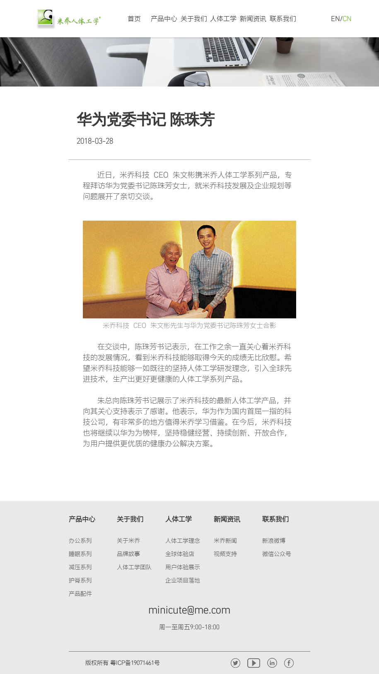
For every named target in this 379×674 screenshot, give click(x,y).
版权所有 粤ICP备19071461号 (122, 662)
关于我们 (194, 18)
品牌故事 (128, 553)
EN (335, 18)
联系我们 (283, 18)
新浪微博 (273, 540)
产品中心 (164, 18)
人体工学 (223, 18)
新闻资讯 (253, 18)
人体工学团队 (134, 566)
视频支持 (225, 553)
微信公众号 (276, 553)
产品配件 (80, 593)
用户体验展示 (182, 566)
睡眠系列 (80, 553)
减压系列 (80, 566)
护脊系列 (80, 580)
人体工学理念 (182, 540)
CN (347, 18)
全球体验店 (179, 553)
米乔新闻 (225, 540)
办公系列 (80, 540)
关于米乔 (128, 540)
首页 (134, 18)
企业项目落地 (182, 580)
